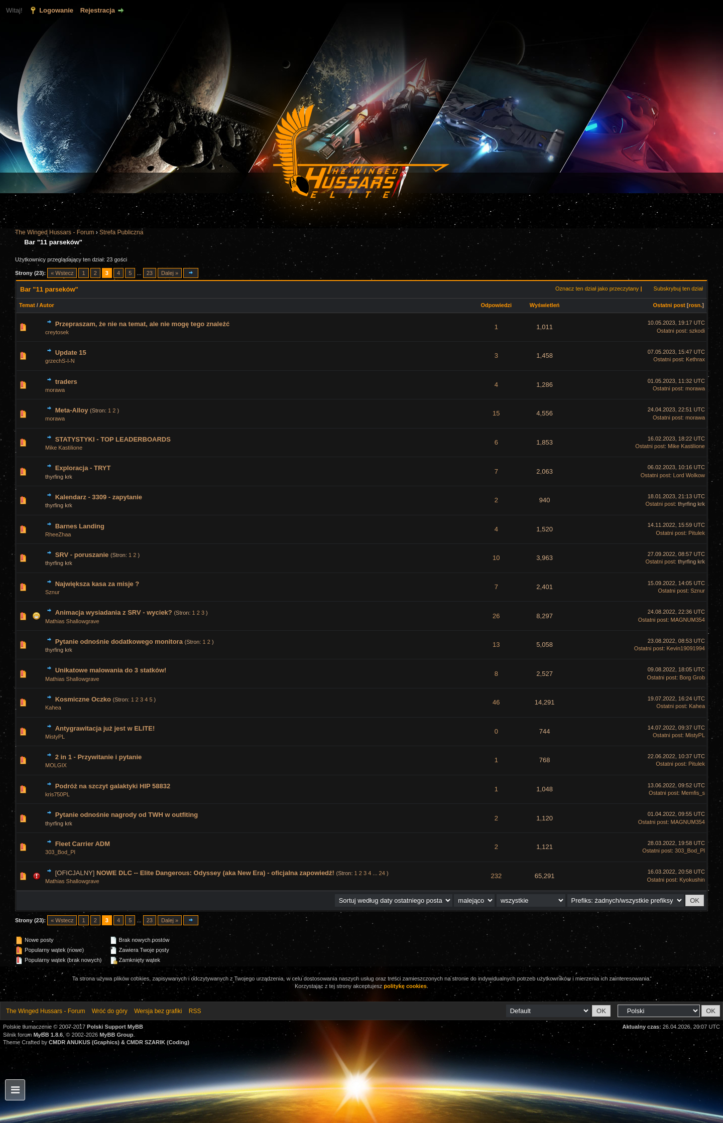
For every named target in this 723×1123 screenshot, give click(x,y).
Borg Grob (692, 677)
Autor (46, 305)
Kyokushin (692, 880)
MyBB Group (116, 1035)
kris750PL (57, 794)
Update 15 (70, 352)
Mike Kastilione (63, 448)
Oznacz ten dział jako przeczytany (597, 289)
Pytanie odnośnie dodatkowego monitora (119, 641)
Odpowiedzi (496, 305)
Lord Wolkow (689, 475)
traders (66, 381)
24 (382, 873)
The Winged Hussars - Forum (54, 232)
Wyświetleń (545, 305)
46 (496, 702)
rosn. (695, 305)
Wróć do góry (110, 1011)
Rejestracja (97, 10)
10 (496, 558)
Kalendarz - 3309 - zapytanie (98, 497)
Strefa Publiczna (121, 232)
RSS (195, 1011)
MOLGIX (56, 765)
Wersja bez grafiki (158, 1011)
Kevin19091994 (686, 648)
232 (496, 876)
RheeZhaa (58, 534)
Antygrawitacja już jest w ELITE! (105, 728)
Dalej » (169, 273)
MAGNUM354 (688, 620)
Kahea (53, 708)
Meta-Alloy (71, 410)
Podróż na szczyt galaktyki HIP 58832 (113, 786)
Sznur (52, 592)
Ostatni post (669, 305)
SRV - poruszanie (82, 554)
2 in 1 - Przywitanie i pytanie (98, 757)
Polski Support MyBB (115, 1027)
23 (150, 273)
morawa (55, 390)
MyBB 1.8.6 (48, 1035)
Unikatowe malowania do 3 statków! (111, 670)
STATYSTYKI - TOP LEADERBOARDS (113, 439)
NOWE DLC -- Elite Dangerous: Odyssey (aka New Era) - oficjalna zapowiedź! (215, 873)
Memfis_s (693, 793)
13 (496, 644)
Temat (27, 305)
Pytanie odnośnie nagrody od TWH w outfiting (126, 814)
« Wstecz (62, 273)
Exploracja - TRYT (83, 468)
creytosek (57, 332)
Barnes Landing (79, 526)
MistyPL (55, 737)
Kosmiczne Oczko (83, 699)
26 (496, 616)
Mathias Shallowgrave (72, 621)
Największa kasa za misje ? (97, 584)
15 (496, 413)
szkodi (697, 331)
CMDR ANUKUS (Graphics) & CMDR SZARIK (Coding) (119, 1042)
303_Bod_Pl (60, 852)
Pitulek (696, 533)
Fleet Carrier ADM (82, 844)
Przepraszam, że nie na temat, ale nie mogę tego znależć (142, 324)
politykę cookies (405, 986)
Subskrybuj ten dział (678, 289)
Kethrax (695, 359)
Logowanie (56, 10)
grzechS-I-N (60, 361)
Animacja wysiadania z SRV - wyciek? (113, 612)
